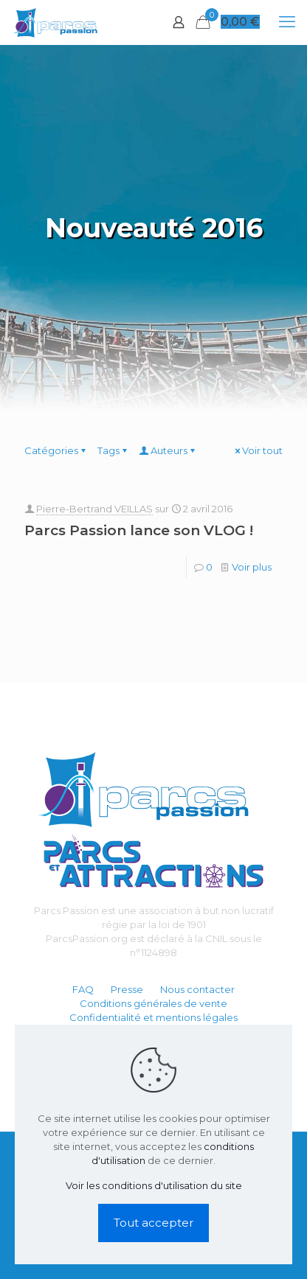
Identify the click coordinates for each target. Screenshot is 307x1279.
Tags (113, 450)
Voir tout (257, 450)
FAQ (83, 989)
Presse (127, 989)
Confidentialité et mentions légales (153, 1017)
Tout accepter (153, 1223)
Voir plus (252, 567)
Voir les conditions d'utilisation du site (154, 1185)
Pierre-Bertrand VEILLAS (94, 509)
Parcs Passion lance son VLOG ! (138, 530)
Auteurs (168, 450)
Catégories (56, 450)
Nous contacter (197, 989)
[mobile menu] (287, 22)
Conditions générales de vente (153, 1003)
